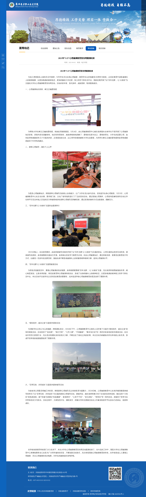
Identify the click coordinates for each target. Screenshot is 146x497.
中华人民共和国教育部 (45, 491)
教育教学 (79, 48)
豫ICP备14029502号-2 (116, 494)
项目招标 (102, 48)
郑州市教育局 (95, 491)
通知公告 (56, 48)
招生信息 (67, 48)
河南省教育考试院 (79, 491)
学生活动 (91, 48)
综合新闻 (44, 48)
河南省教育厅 (63, 491)
